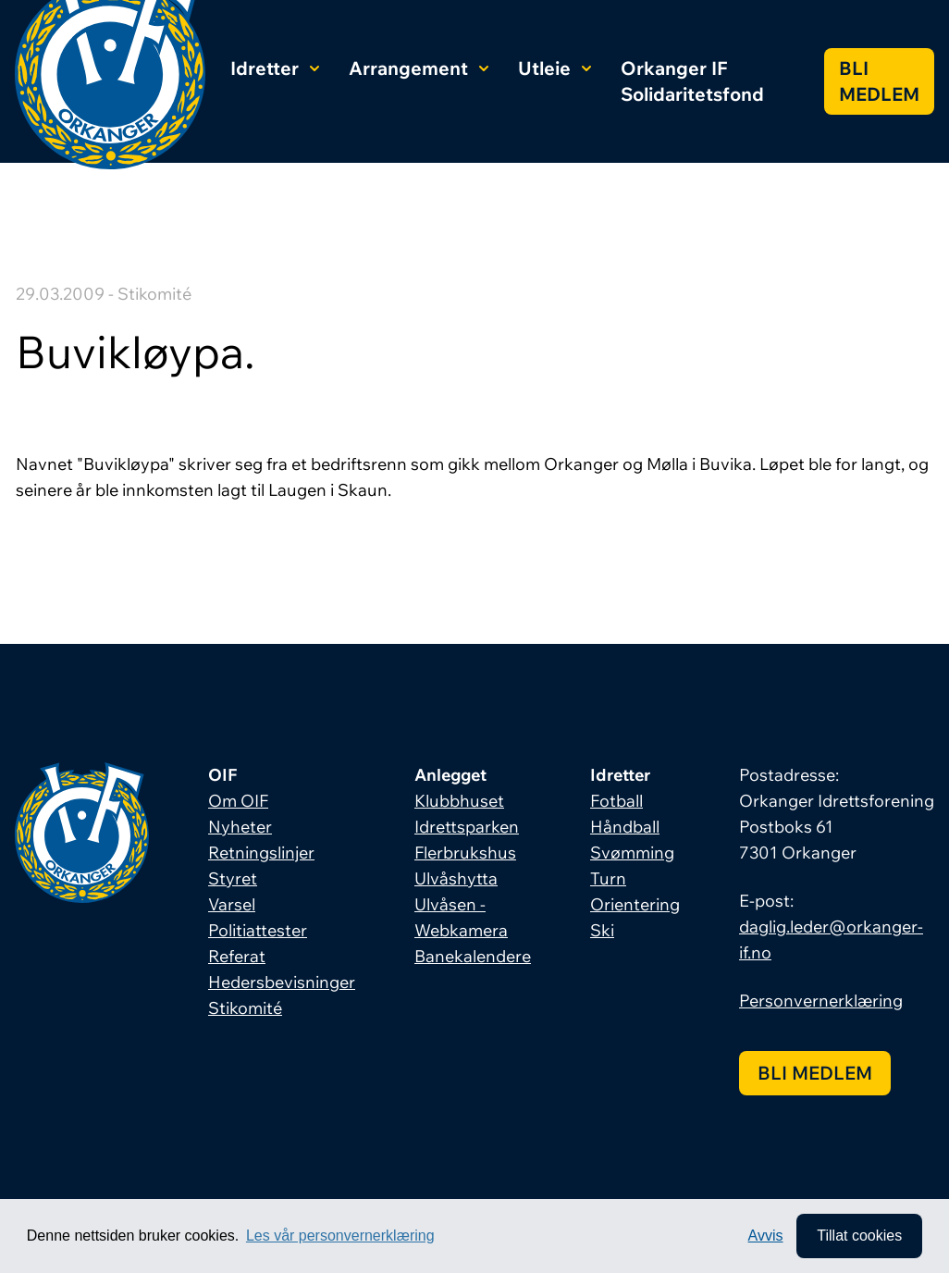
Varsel (231, 904)
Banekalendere (472, 956)
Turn (608, 878)
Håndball (624, 826)
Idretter (274, 68)
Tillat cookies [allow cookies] (859, 1235)
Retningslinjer (261, 852)
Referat (236, 956)
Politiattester (257, 930)
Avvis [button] (765, 1235)
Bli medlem (879, 80)
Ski (602, 930)
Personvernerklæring (821, 1000)
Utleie (554, 68)
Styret (232, 878)
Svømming (632, 852)
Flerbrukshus (465, 852)
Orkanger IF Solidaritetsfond (692, 80)
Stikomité (245, 1008)
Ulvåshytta (456, 878)
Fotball (616, 800)
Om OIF (238, 800)
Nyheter (240, 826)
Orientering (635, 904)
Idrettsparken (466, 826)
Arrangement (418, 68)
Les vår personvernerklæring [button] (340, 1235)
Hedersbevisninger (281, 982)
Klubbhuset (459, 800)
